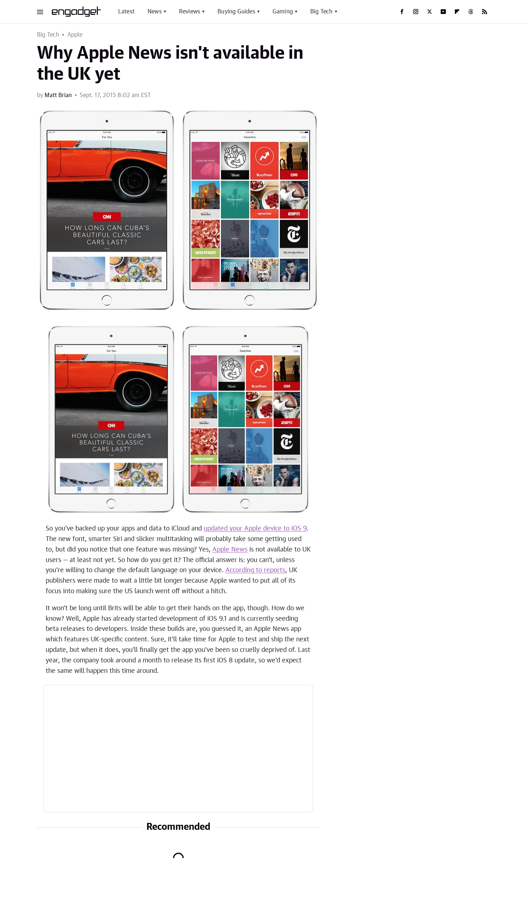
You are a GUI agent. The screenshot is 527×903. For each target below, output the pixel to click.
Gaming (283, 11)
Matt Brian (58, 95)
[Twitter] (429, 11)
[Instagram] (415, 11)
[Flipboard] (457, 11)
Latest (126, 11)
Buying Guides (236, 11)
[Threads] (470, 11)
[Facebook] (402, 11)
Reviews (189, 11)
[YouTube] (443, 11)
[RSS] (484, 11)
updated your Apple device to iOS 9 (255, 528)
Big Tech (321, 11)
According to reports (255, 570)
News (155, 11)
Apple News (230, 549)
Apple (75, 35)
